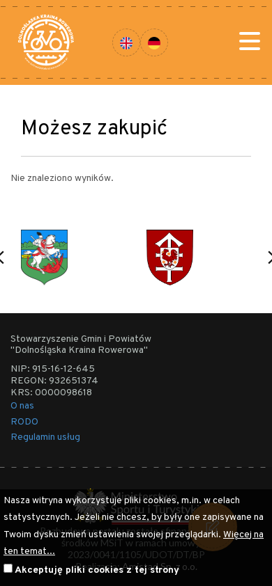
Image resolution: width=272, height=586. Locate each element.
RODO (24, 422)
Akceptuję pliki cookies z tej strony (97, 570)
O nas (22, 406)
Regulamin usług (45, 437)
